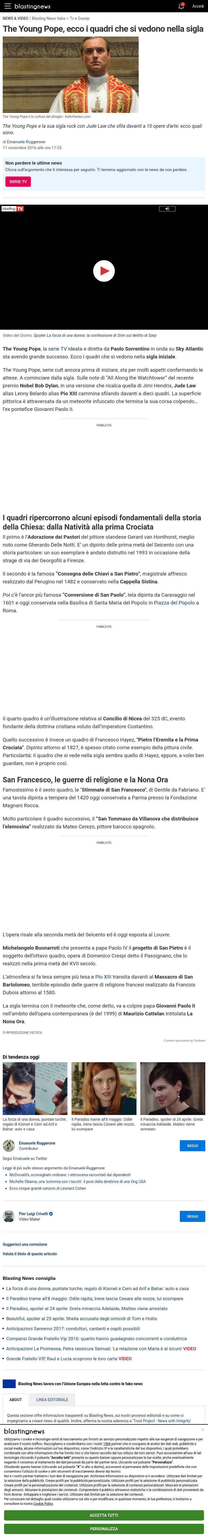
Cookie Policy (43, 1504)
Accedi (198, 6)
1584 (106, 1444)
